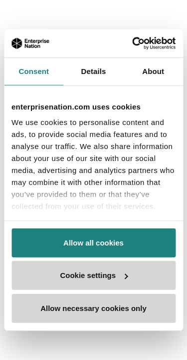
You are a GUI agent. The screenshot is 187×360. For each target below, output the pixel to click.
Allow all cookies (93, 242)
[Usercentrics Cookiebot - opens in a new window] (133, 43)
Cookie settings (94, 275)
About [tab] (153, 70)
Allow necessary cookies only (93, 308)
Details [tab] (93, 70)
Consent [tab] (33, 70)
